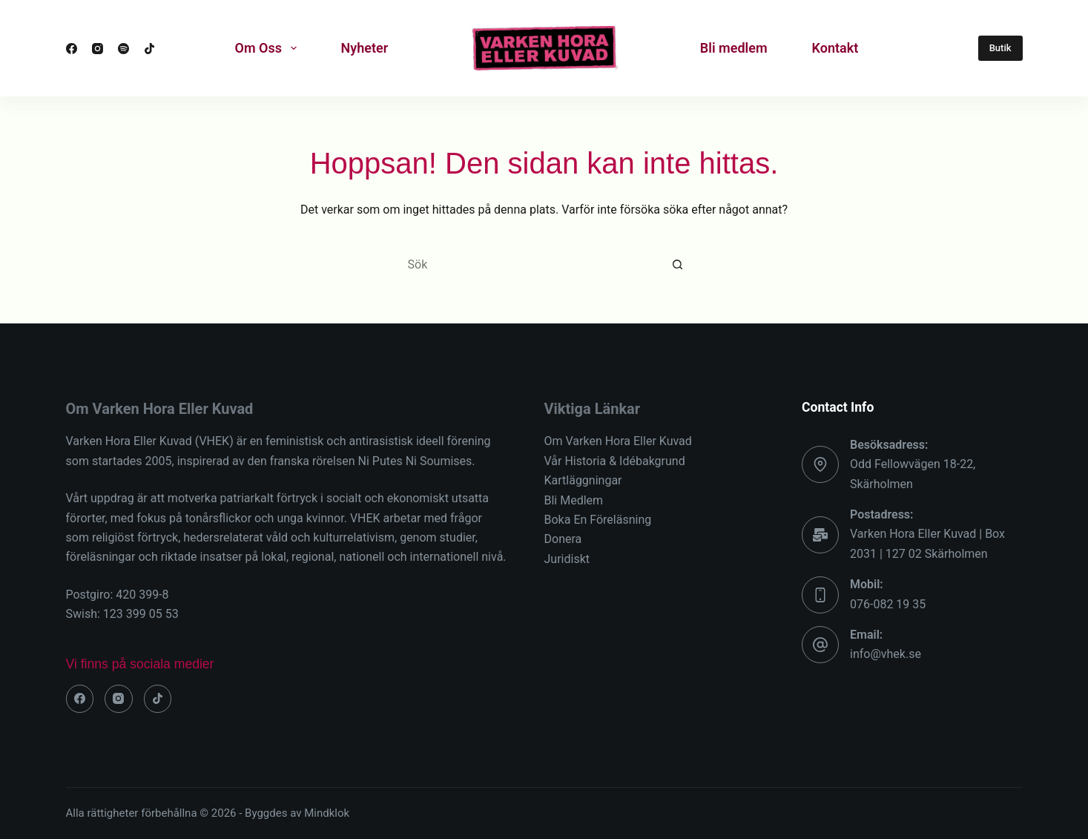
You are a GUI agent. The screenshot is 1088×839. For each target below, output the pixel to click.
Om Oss (269, 48)
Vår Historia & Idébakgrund (614, 461)
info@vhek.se (885, 654)
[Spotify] (123, 48)
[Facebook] (71, 48)
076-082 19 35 (888, 604)
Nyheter (365, 48)
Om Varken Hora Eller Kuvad (618, 441)
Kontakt (835, 48)
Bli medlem (734, 48)
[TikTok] (149, 48)
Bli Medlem (574, 500)
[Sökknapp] (678, 264)
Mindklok (326, 813)
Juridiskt (567, 559)
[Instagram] (97, 48)
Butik (1000, 47)
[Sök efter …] (529, 264)
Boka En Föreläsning (598, 520)
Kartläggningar (583, 480)
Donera (563, 539)
